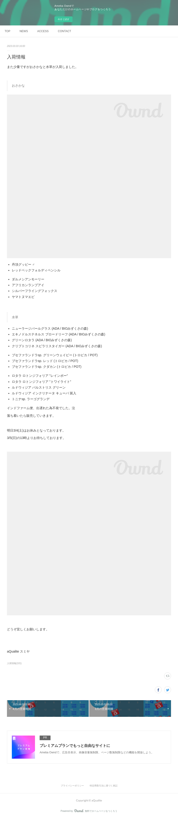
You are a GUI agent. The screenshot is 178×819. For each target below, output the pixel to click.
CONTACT (64, 31)
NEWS (23, 31)
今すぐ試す (63, 19)
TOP (7, 31)
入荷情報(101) (14, 663)
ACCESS (42, 31)
